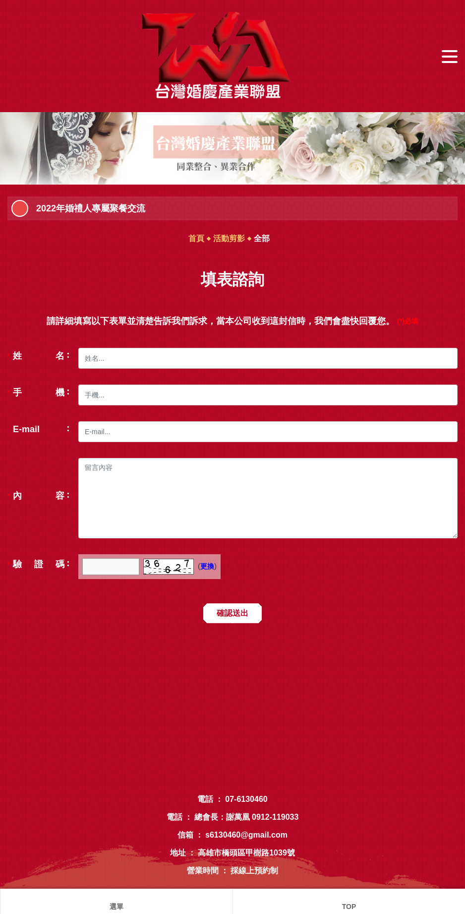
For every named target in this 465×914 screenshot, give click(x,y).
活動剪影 (229, 238)
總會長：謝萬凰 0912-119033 (246, 817)
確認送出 (232, 613)
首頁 (196, 238)
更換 (207, 566)
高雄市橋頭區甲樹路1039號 (246, 853)
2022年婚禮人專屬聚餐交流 (90, 208)
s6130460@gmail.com (246, 835)
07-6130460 (246, 799)
